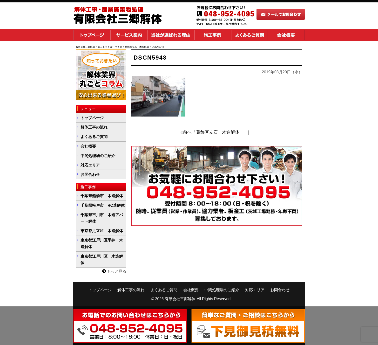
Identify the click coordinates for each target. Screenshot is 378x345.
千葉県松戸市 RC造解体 (103, 205)
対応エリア (90, 165)
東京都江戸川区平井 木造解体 (102, 243)
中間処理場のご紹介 (98, 156)
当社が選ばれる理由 (170, 35)
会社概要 (286, 35)
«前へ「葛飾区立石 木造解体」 (212, 132)
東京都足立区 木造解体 (102, 231)
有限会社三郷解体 (180, 299)
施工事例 (212, 35)
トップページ (91, 35)
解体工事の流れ (94, 127)
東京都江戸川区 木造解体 (102, 259)
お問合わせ (90, 174)
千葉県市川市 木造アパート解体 (102, 218)
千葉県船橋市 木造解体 (102, 196)
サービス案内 (128, 35)
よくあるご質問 (249, 35)
